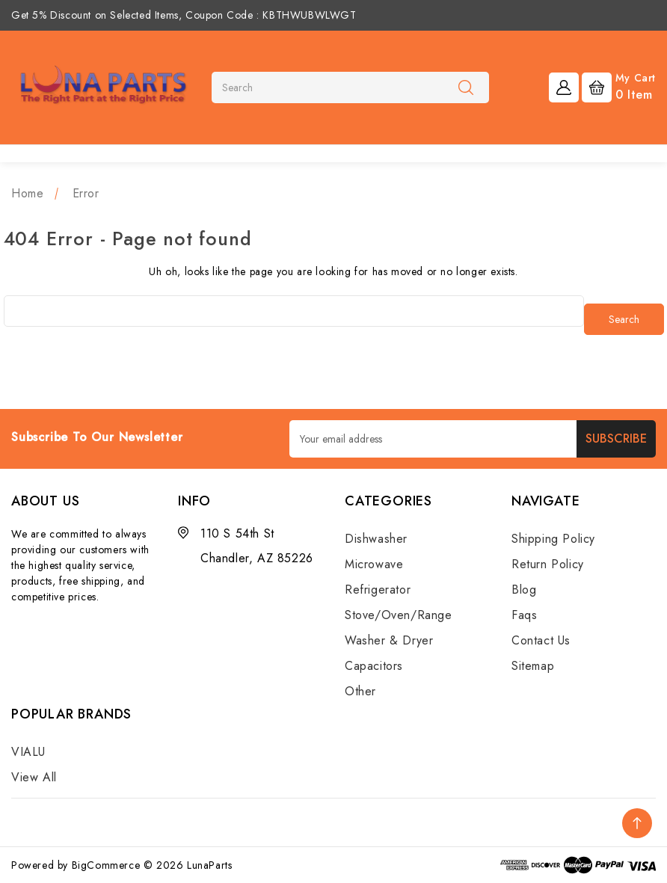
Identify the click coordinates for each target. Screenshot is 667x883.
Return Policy (547, 564)
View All (34, 777)
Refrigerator (378, 589)
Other (360, 691)
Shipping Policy (553, 538)
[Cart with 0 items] (619, 86)
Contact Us (541, 640)
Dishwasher (376, 538)
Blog (523, 589)
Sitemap (532, 665)
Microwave (374, 564)
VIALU (28, 751)
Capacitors (374, 665)
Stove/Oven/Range (398, 615)
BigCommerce (106, 865)
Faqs (524, 615)
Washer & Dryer (389, 640)
